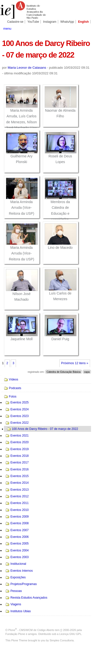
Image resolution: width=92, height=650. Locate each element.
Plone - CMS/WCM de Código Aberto (31, 630)
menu (7, 28)
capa (87, 371)
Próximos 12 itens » (74, 363)
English (83, 21)
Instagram (49, 21)
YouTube (33, 21)
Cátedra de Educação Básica (64, 371)
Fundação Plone (15, 633)
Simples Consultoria (62, 640)
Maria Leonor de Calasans (27, 67)
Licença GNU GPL (70, 633)
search (85, 28)
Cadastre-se (15, 21)
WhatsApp (67, 21)
